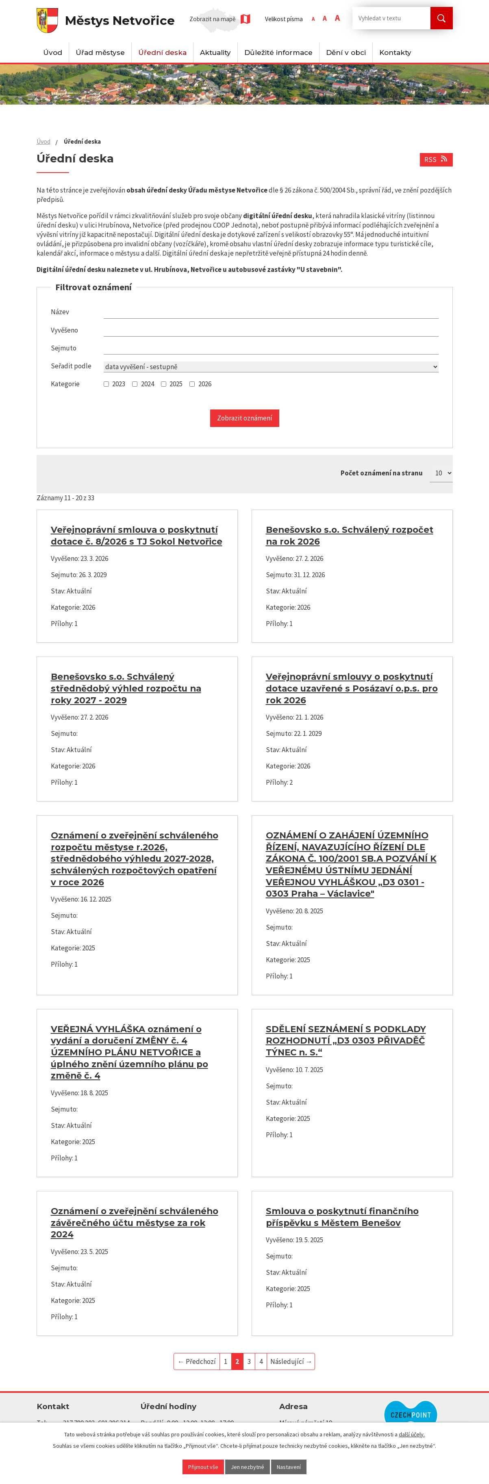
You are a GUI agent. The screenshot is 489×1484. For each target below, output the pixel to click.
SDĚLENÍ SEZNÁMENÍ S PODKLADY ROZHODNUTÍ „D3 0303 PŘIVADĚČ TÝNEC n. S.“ (346, 1040)
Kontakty (395, 52)
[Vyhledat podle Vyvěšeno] (271, 331)
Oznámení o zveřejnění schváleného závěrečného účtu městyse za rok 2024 (134, 1222)
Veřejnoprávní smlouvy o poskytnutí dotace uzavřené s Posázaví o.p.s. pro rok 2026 (352, 688)
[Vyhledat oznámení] (244, 418)
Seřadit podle (71, 365)
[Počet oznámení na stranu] (441, 473)
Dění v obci (346, 52)
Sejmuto (63, 348)
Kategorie (65, 383)
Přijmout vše (203, 1467)
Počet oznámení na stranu (382, 472)
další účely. (412, 1434)
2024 (147, 383)
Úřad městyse (100, 52)
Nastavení (289, 1467)
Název (60, 311)
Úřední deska (162, 52)
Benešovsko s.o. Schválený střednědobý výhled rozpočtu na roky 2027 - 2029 (126, 688)
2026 (204, 383)
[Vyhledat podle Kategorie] (106, 384)
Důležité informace (278, 52)
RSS (436, 159)
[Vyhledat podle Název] (271, 312)
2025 (176, 383)
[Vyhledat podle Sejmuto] (271, 349)
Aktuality (215, 52)
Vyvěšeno (64, 330)
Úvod (52, 52)
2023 (118, 383)
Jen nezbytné (247, 1467)
